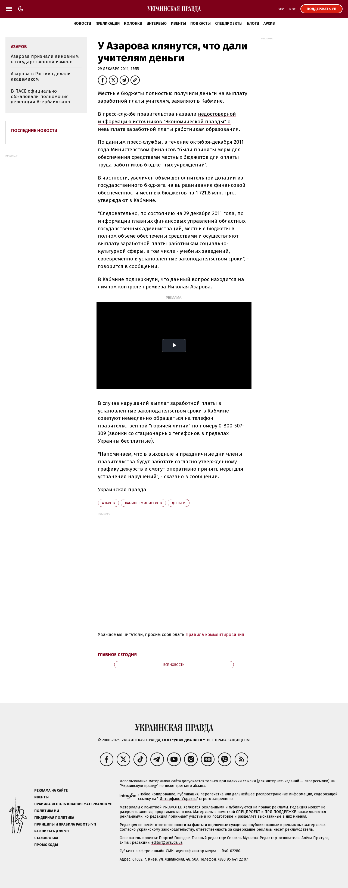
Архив (269, 23)
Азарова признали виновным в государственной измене (45, 59)
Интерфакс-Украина (178, 798)
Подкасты (200, 23)
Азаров (108, 503)
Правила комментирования (214, 634)
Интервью (157, 23)
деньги (178, 503)
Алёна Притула (315, 838)
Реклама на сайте (51, 790)
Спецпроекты (229, 23)
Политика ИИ (46, 811)
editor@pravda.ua (166, 842)
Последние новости (34, 130)
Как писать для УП (51, 831)
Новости (82, 23)
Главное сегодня (117, 654)
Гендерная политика (54, 817)
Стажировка (46, 838)
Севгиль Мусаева (242, 838)
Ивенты (178, 23)
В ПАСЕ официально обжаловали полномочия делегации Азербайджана (40, 96)
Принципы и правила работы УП (65, 824)
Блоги (253, 23)
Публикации (107, 23)
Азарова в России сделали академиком (41, 76)
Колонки (133, 23)
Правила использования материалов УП (73, 804)
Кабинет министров (143, 503)
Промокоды (46, 845)
